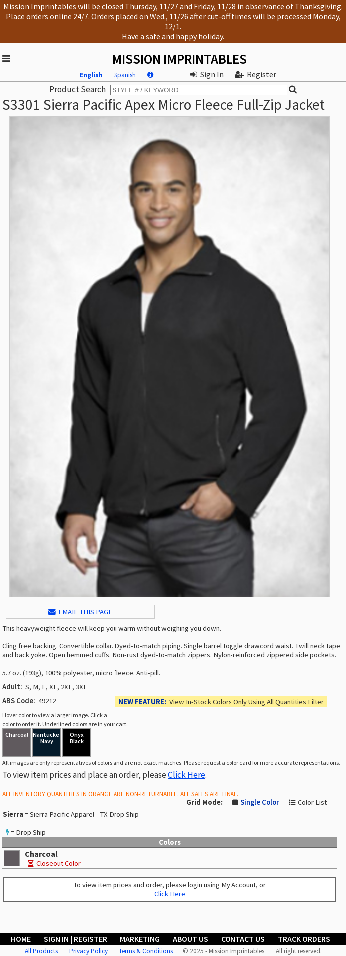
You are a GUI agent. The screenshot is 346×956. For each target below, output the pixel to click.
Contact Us (243, 939)
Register (255, 74)
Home (21, 939)
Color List (312, 802)
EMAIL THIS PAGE (80, 611)
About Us (190, 939)
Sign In (207, 74)
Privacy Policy (88, 951)
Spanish (125, 75)
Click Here (186, 774)
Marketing (140, 939)
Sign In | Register (75, 939)
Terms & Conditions (146, 951)
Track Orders (304, 939)
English (91, 75)
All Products (41, 951)
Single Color (259, 802)
